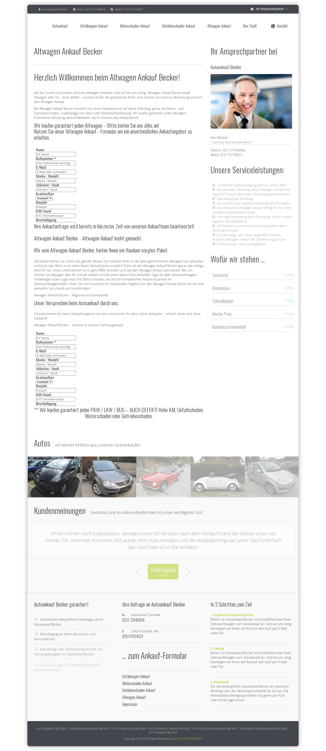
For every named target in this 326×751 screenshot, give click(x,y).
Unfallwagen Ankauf (94, 26)
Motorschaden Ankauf (135, 26)
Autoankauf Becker (55, 9)
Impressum (129, 704)
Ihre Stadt (250, 26)
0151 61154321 (133, 9)
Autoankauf (60, 26)
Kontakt (279, 26)
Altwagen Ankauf (219, 26)
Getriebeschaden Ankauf (178, 26)
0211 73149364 (95, 9)
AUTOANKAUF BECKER (188, 739)
